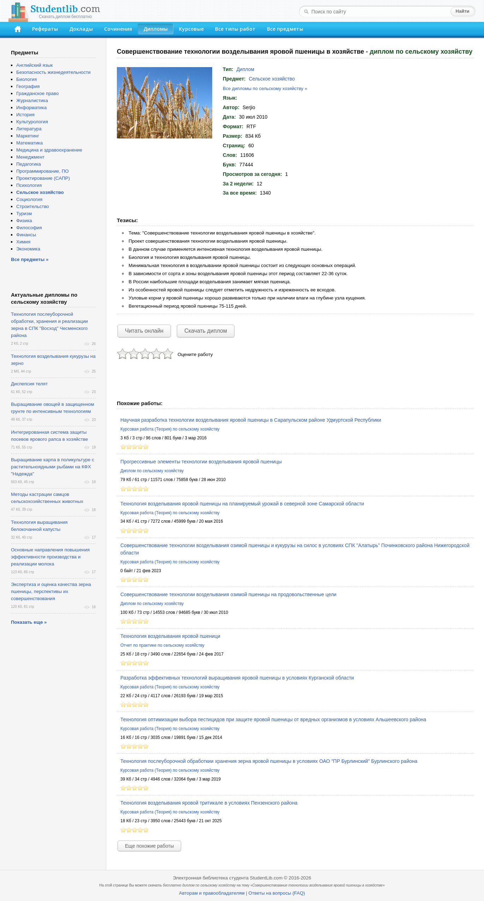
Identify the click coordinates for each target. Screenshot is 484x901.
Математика (29, 143)
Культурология (32, 121)
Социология (29, 199)
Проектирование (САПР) (43, 178)
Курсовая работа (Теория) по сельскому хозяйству (170, 429)
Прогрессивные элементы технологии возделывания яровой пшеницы (201, 461)
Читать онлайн (144, 331)
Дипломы (155, 28)
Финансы (26, 234)
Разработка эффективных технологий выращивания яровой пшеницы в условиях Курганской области (237, 678)
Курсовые (191, 28)
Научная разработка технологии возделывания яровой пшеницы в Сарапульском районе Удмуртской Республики (250, 420)
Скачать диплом (205, 331)
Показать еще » (29, 622)
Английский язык (34, 65)
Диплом (246, 69)
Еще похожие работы (149, 846)
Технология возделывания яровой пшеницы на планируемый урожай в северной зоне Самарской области (242, 503)
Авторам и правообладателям (212, 893)
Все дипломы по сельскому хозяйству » (265, 88)
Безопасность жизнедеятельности (53, 72)
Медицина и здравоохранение (49, 150)
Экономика (28, 248)
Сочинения (118, 28)
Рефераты (45, 28)
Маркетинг (27, 135)
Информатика (31, 107)
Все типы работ (235, 28)
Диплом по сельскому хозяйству (152, 470)
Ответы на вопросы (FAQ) (277, 893)
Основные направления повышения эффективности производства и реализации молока (50, 557)
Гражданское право (37, 93)
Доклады (81, 28)
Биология (26, 79)
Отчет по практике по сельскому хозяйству (162, 645)
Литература (29, 128)
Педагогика (28, 164)
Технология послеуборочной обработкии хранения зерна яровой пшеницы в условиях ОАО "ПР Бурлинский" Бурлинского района (268, 761)
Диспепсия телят (29, 383)
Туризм (24, 213)
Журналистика (32, 100)
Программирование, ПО (42, 171)
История (25, 114)
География (28, 86)
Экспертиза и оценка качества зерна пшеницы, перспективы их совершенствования (51, 591)
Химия (23, 241)
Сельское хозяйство (272, 79)
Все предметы (285, 28)
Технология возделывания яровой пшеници (170, 636)
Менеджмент (30, 157)
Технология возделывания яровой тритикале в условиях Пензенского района (209, 803)
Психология (29, 185)
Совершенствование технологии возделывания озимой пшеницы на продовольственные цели (228, 594)
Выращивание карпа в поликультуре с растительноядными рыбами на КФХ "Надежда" (52, 466)
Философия (29, 227)
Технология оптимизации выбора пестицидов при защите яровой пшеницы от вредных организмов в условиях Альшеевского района (273, 719)
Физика (24, 220)
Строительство (32, 206)
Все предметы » (29, 259)
